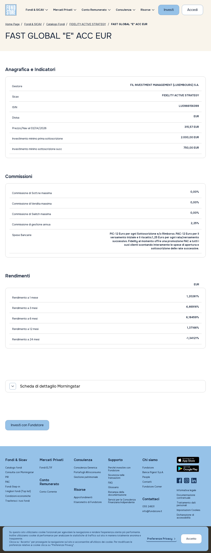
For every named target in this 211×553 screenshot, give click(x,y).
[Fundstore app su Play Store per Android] (191, 468)
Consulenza (123, 10)
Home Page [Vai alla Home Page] (12, 24)
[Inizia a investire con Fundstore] (27, 425)
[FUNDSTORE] (10, 10)
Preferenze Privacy (159, 538)
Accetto (191, 538)
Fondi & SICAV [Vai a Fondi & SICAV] (33, 24)
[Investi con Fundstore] (168, 10)
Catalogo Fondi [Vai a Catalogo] (55, 24)
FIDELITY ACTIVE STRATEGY (87, 24)
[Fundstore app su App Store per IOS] (191, 460)
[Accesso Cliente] (192, 10)
